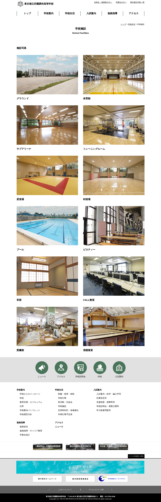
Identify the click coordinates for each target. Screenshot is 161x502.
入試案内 (91, 13)
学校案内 (48, 13)
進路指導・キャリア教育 (31, 431)
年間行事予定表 (65, 414)
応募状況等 (101, 398)
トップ (27, 13)
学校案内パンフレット (30, 410)
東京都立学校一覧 (137, 2)
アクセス (133, 13)
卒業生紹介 (25, 435)
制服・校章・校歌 (66, 394)
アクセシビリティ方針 (96, 489)
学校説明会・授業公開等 (107, 406)
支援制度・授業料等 (105, 402)
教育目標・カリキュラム (31, 402)
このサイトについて (65, 489)
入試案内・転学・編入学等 (108, 394)
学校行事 (62, 398)
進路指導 (112, 13)
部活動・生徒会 (65, 402)
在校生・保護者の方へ (103, 2)
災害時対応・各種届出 (68, 410)
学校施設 (62, 406)
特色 (22, 398)
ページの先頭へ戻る (136, 456)
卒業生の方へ (121, 2)
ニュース (59, 427)
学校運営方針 (26, 414)
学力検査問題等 (103, 410)
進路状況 (24, 427)
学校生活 (70, 13)
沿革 (22, 406)
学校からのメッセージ (30, 394)
